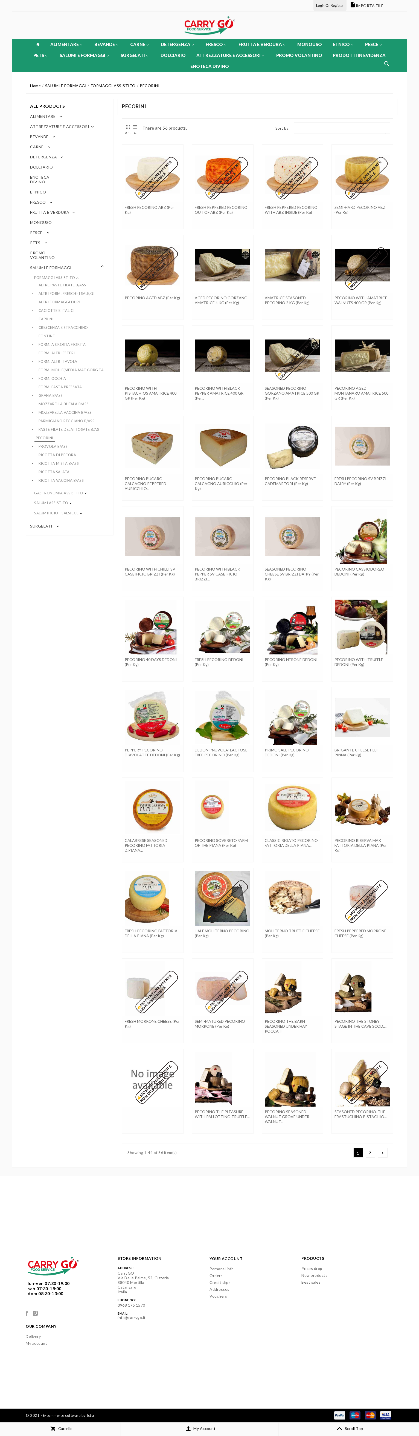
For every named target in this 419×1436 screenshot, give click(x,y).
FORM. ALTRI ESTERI (57, 353)
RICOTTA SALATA (54, 472)
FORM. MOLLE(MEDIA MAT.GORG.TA (71, 370)
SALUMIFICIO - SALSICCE (56, 513)
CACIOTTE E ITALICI (57, 310)
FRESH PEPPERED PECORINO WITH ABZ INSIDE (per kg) (291, 210)
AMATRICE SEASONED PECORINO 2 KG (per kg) (287, 300)
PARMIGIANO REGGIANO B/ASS (67, 421)
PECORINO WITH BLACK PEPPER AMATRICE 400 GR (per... (219, 393)
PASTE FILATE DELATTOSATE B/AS (69, 429)
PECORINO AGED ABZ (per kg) (152, 297)
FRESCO (216, 44)
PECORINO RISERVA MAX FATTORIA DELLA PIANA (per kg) (360, 845)
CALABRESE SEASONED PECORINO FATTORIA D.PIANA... (146, 845)
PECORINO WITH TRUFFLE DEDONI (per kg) (358, 662)
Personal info (222, 1268)
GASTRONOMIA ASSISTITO (58, 493)
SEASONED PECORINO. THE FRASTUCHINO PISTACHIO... (360, 1114)
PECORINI (44, 438)
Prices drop (311, 1268)
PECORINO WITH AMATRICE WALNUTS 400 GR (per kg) (360, 300)
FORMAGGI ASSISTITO (54, 277)
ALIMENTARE (66, 44)
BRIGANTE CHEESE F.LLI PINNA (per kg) (356, 752)
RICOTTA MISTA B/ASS (59, 463)
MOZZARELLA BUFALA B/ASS (64, 404)
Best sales (311, 1282)
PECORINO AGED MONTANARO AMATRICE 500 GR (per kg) (361, 393)
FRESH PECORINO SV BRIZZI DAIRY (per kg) (360, 481)
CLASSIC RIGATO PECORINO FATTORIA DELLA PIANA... (291, 843)
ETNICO (343, 44)
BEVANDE (106, 44)
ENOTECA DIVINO (209, 66)
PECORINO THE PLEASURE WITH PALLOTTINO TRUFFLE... (222, 1114)
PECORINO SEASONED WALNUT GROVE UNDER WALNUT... (287, 1116)
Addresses (219, 1289)
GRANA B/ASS (51, 395)
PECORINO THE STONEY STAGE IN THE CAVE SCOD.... (360, 1023)
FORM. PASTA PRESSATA (60, 387)
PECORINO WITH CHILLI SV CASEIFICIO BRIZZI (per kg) (150, 571)
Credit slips (220, 1282)
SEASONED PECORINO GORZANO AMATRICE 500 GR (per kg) (292, 393)
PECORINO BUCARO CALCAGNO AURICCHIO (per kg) (221, 483)
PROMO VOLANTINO (299, 55)
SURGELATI (134, 55)
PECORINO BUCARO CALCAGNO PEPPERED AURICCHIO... (145, 483)
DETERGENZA (177, 44)
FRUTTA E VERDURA (261, 44)
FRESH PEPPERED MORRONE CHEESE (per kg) (360, 933)
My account (36, 1343)
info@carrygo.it (132, 1317)
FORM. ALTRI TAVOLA (58, 361)
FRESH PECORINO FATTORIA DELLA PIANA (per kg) (151, 933)
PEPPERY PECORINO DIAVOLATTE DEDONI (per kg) (152, 752)
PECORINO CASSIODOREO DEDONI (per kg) (359, 571)
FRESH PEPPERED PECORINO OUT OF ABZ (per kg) (221, 210)
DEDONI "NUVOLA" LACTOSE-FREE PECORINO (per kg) (222, 752)
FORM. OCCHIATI (54, 378)
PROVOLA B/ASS (53, 446)
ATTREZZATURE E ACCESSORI (230, 55)
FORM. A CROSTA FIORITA (62, 344)
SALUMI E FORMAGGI (84, 55)
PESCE (373, 44)
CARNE (139, 44)
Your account (226, 1258)
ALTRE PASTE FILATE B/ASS (62, 285)
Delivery (33, 1336)
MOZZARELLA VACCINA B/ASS (65, 412)
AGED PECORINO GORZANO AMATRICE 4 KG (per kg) (221, 300)
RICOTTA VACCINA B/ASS (61, 480)
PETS (40, 55)
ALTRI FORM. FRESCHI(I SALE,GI (67, 293)
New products (314, 1275)
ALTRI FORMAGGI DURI (59, 302)
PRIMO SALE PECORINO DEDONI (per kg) (287, 752)
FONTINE (47, 336)
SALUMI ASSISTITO (51, 503)
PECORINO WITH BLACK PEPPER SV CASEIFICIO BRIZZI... (217, 574)
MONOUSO (309, 44)
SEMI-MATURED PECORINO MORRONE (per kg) (220, 1023)
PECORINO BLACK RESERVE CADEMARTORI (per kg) (290, 481)
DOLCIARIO (173, 55)
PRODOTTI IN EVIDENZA (359, 55)
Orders (216, 1275)
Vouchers (218, 1296)
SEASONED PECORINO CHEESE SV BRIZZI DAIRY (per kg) (292, 574)
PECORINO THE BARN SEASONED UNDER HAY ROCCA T (286, 1026)
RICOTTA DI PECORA (57, 455)
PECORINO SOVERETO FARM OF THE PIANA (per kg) (221, 843)
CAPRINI (46, 319)
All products (47, 106)
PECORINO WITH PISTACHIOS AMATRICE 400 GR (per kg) (150, 393)
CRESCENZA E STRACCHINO (63, 327)
